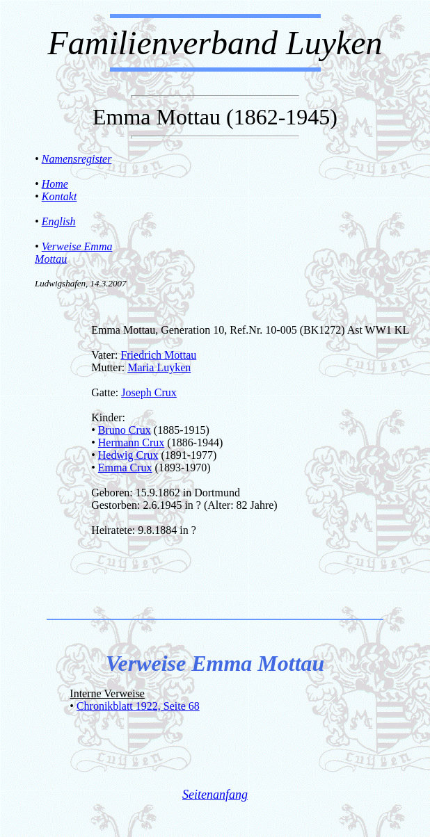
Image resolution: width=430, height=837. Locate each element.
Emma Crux (125, 467)
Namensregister (77, 159)
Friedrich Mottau (158, 355)
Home (55, 184)
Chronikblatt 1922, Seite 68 (138, 706)
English (59, 221)
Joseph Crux (149, 392)
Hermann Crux (131, 442)
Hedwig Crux (128, 455)
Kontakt (59, 196)
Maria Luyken (159, 367)
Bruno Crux (124, 430)
